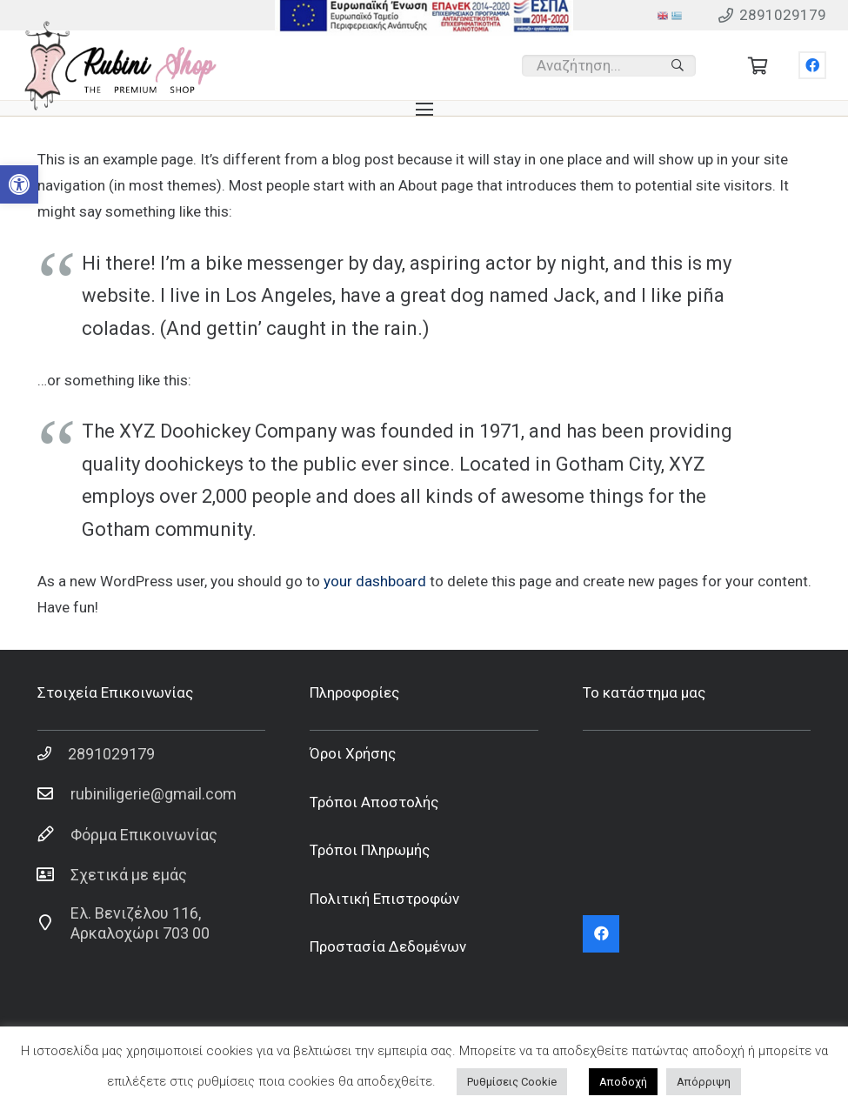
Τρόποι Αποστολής (374, 802)
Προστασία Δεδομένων (388, 946)
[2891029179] (53, 753)
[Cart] (758, 65)
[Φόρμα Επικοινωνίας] (53, 834)
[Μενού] (424, 109)
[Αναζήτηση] (677, 65)
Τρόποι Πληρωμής (370, 850)
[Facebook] (812, 65)
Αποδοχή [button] (623, 1081)
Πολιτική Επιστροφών (384, 898)
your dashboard (375, 581)
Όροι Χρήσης (353, 753)
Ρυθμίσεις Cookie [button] (512, 1081)
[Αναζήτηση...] (609, 66)
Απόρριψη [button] (704, 1081)
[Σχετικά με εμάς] (53, 875)
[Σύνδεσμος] (120, 65)
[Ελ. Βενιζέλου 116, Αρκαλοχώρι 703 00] (53, 923)
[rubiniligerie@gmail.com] (53, 794)
